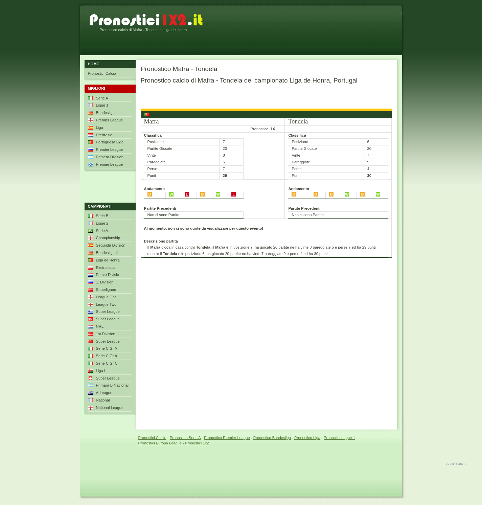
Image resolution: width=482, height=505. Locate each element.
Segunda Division (110, 245)
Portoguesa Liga (109, 142)
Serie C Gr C (107, 363)
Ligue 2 (102, 223)
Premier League (109, 120)
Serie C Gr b (106, 356)
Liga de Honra (108, 260)
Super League (108, 311)
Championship (108, 238)
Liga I (100, 371)
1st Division (105, 334)
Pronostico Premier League (227, 438)
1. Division (105, 282)
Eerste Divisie (107, 275)
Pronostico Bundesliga (272, 438)
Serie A (102, 98)
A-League (104, 393)
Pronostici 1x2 (197, 443)
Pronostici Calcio (102, 73)
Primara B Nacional (112, 385)
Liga (99, 127)
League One (106, 297)
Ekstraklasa (106, 268)
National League (110, 408)
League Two (106, 304)
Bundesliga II (107, 253)
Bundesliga (105, 113)
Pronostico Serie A (185, 438)
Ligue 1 (102, 105)
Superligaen (106, 290)
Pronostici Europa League (160, 443)
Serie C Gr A (106, 348)
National (103, 400)
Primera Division (109, 157)
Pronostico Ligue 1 (339, 438)
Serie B (102, 216)
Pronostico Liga (307, 438)
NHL (100, 326)
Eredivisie (104, 135)
